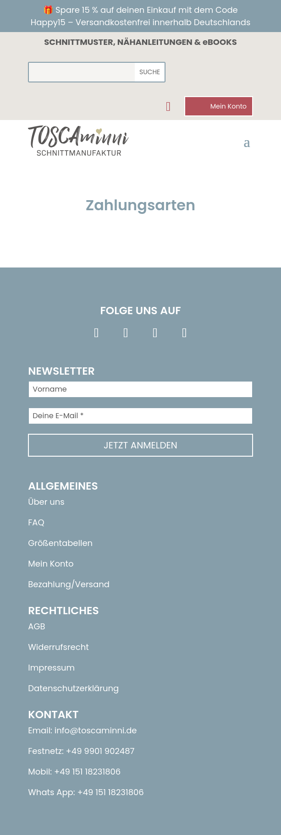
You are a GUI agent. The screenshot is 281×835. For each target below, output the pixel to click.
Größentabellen (60, 543)
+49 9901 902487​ (100, 751)
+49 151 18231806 (110, 792)
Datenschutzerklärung (73, 688)
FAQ (36, 522)
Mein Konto (50, 563)
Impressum (51, 667)
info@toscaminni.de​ (96, 730)
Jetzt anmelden (140, 445)
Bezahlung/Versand (69, 584)
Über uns (46, 502)
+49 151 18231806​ (87, 771)
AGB (36, 626)
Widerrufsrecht (58, 647)
